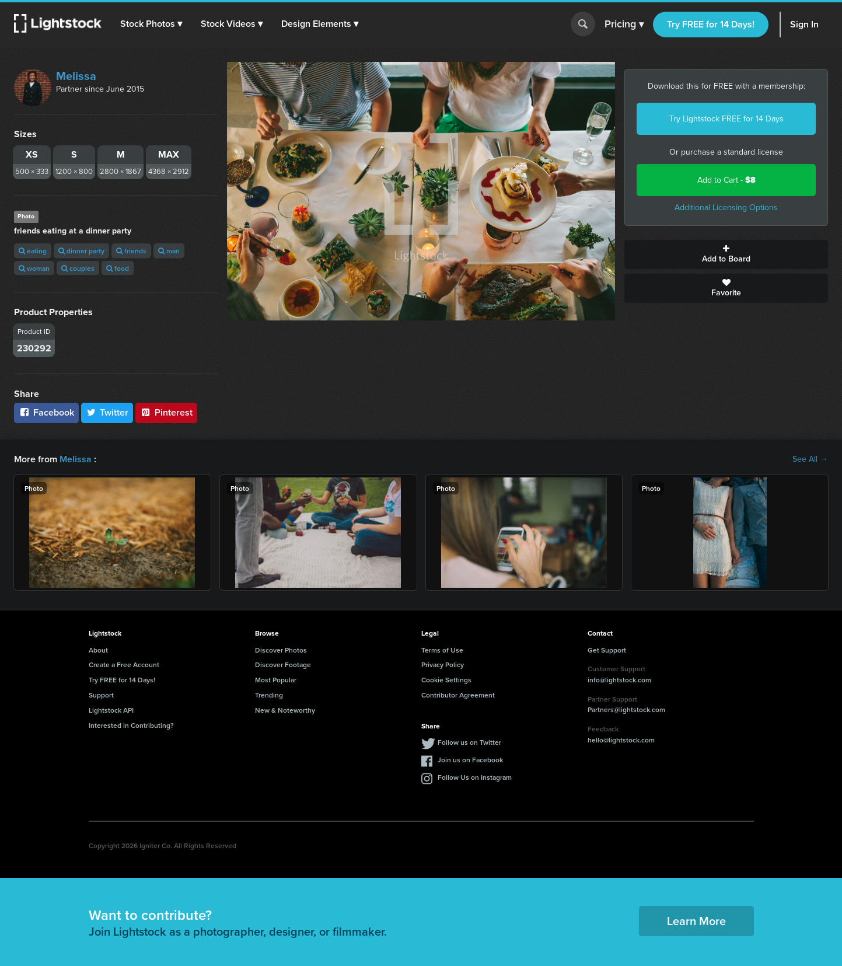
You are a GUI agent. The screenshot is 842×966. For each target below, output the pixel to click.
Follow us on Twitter (469, 742)
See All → (810, 459)
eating (33, 251)
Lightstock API (111, 710)
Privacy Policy (442, 664)
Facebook (46, 412)
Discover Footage (283, 664)
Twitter (107, 412)
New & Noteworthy (285, 710)
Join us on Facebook (470, 760)
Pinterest (166, 412)
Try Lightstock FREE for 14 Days (726, 119)
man (169, 251)
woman (34, 268)
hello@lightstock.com (621, 740)
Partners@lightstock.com (626, 709)
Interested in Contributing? (131, 725)
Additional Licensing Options (726, 207)
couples (78, 268)
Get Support (607, 650)
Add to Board (726, 254)
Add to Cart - (726, 180)
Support (101, 695)
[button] (151, 24)
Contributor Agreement (458, 695)
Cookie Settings (446, 680)
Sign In (804, 24)
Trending (269, 695)
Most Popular (275, 680)
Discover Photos (281, 650)
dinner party (81, 251)
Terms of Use (442, 650)
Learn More (696, 920)
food (117, 268)
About (98, 650)
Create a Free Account (124, 664)
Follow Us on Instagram (475, 777)
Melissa (76, 76)
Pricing (624, 24)
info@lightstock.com (619, 680)
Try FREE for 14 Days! (710, 24)
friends (131, 251)
